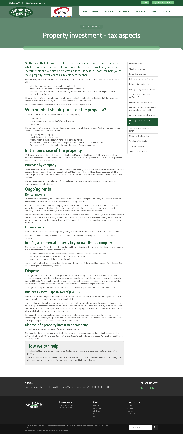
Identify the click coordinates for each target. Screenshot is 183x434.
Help (94, 416)
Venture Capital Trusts (138, 151)
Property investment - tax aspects (139, 121)
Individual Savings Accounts (139, 84)
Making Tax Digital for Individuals (142, 89)
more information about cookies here (58, 430)
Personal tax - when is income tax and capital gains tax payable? (142, 108)
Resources (140, 12)
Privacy (95, 414)
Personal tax (96, 27)
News (153, 12)
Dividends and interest (138, 74)
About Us (95, 12)
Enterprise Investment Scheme (141, 79)
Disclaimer (96, 411)
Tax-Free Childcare (136, 146)
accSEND (145, 3)
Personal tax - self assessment (141, 102)
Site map (96, 405)
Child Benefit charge (137, 69)
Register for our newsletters (163, 3)
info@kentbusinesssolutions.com (35, 3)
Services (109, 12)
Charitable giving (135, 64)
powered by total (63, 425)
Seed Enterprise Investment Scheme (140, 129)
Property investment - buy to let (142, 115)
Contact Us (166, 12)
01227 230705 (15, 3)
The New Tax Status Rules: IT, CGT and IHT (141, 95)
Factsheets (124, 12)
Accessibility (97, 408)
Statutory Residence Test (139, 136)
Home (85, 12)
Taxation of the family (138, 141)
